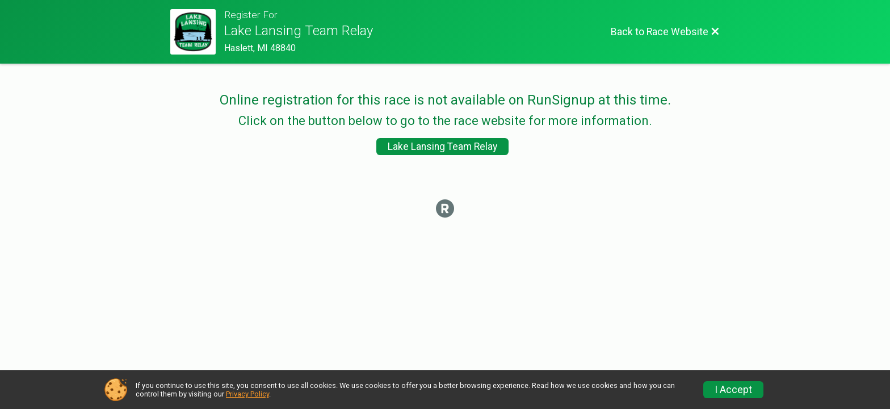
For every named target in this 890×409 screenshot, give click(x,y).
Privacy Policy (247, 394)
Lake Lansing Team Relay (442, 146)
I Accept (733, 389)
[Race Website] (197, 32)
